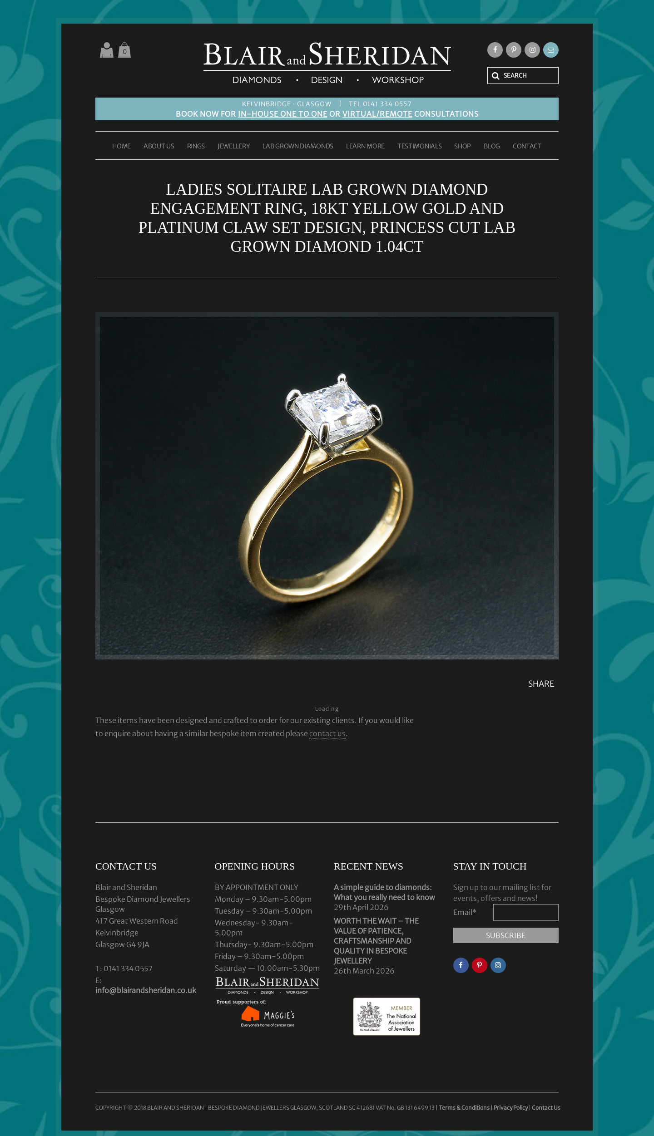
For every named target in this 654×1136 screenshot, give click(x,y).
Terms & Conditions (464, 1107)
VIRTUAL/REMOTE (377, 113)
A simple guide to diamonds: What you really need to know (384, 892)
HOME (121, 146)
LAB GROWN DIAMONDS (298, 146)
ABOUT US (159, 146)
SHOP (462, 146)
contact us (327, 733)
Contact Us (546, 1107)
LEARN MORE (365, 146)
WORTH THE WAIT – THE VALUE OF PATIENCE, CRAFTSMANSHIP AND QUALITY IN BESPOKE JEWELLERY (376, 940)
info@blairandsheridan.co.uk (145, 990)
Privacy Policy (511, 1107)
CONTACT (527, 146)
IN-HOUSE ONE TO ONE (282, 113)
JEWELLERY (234, 146)
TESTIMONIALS (419, 146)
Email (465, 912)
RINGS (196, 146)
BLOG (492, 146)
